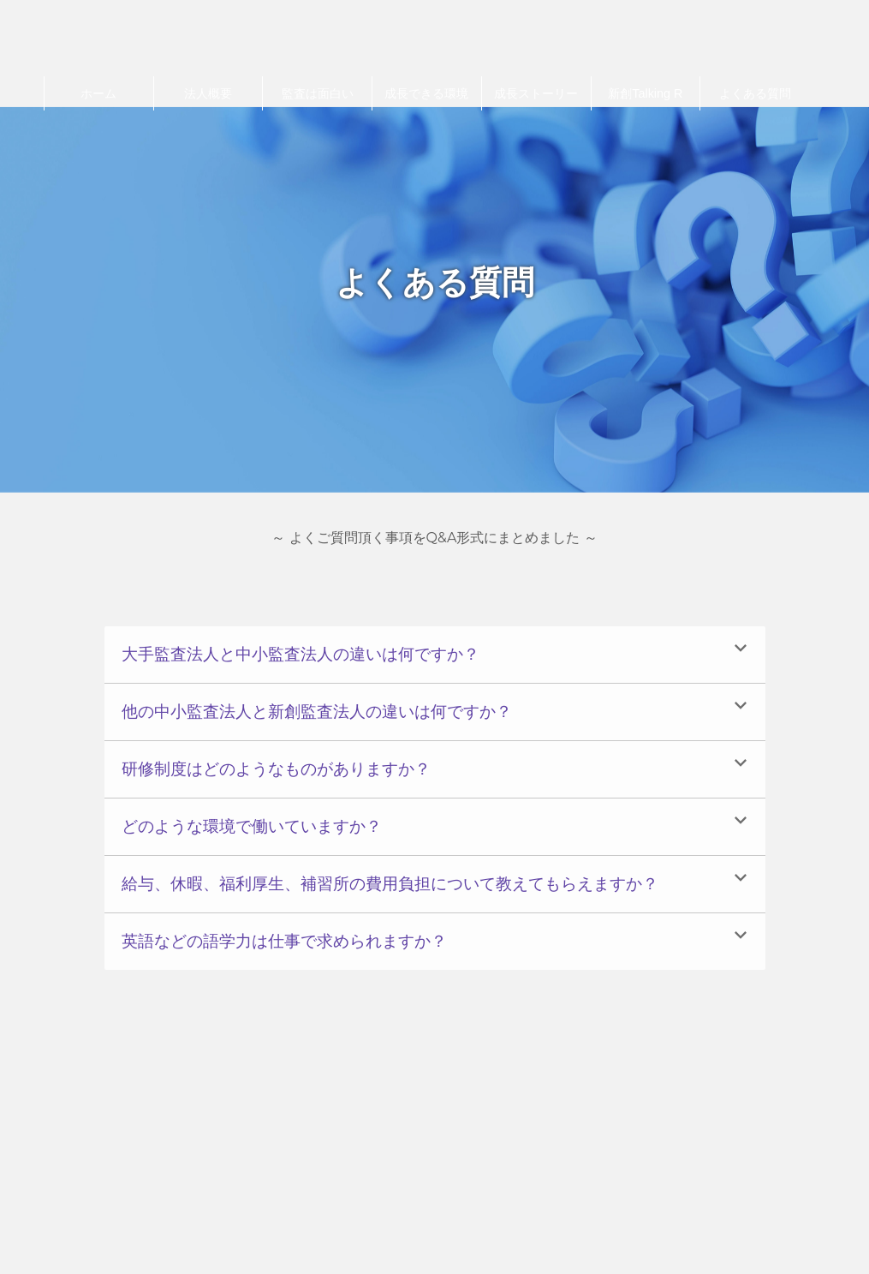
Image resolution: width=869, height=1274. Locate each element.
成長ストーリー (536, 93)
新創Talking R (645, 93)
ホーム (98, 93)
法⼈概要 (208, 93)
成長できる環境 (426, 93)
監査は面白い (318, 93)
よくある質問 (755, 93)
